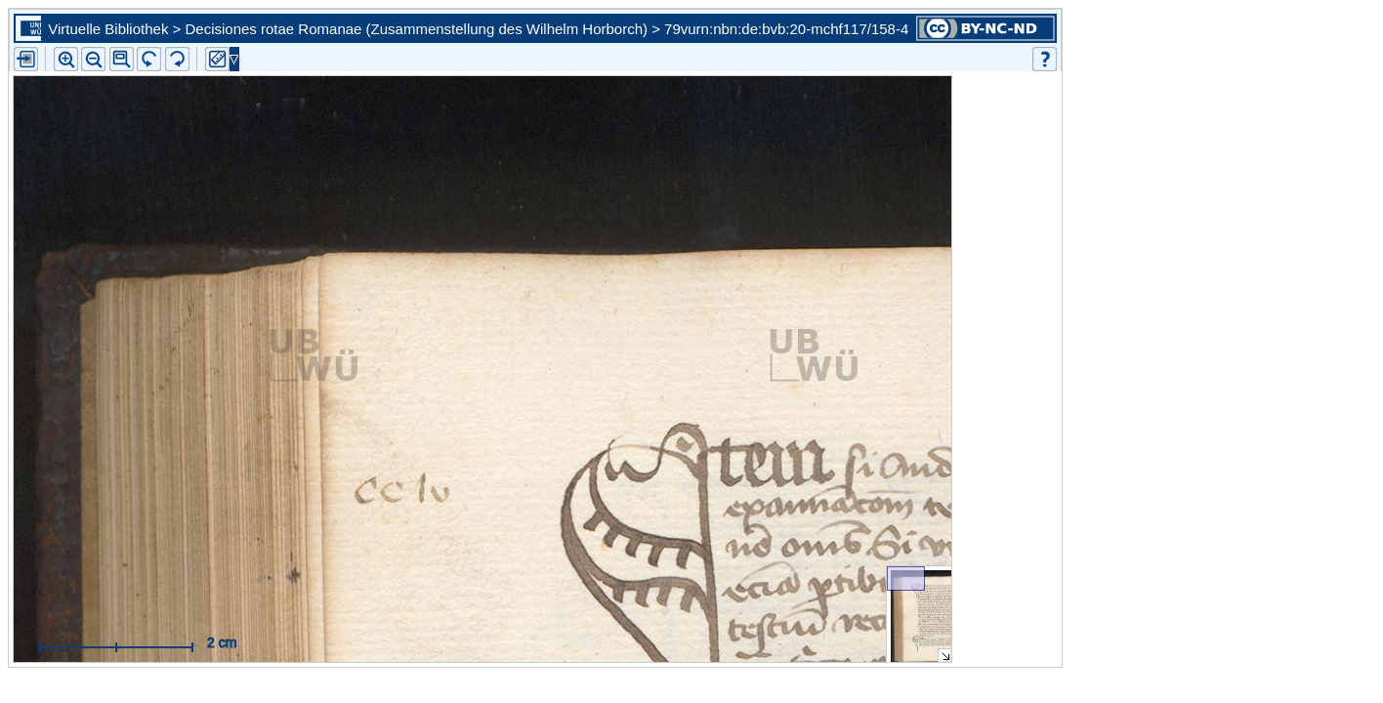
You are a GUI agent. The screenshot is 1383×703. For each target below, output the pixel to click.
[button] (121, 59)
